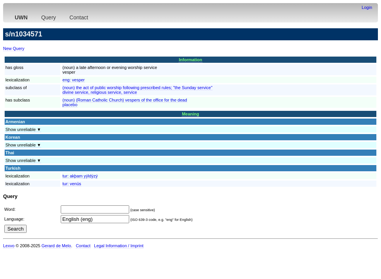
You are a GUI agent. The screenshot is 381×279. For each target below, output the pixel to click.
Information (190, 59)
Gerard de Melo (56, 245)
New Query (13, 48)
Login (367, 7)
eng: (74, 80)
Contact (79, 17)
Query (48, 17)
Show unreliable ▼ (23, 129)
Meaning (190, 114)
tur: (80, 176)
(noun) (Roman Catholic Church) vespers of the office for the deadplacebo (125, 102)
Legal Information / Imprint (119, 245)
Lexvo (8, 245)
